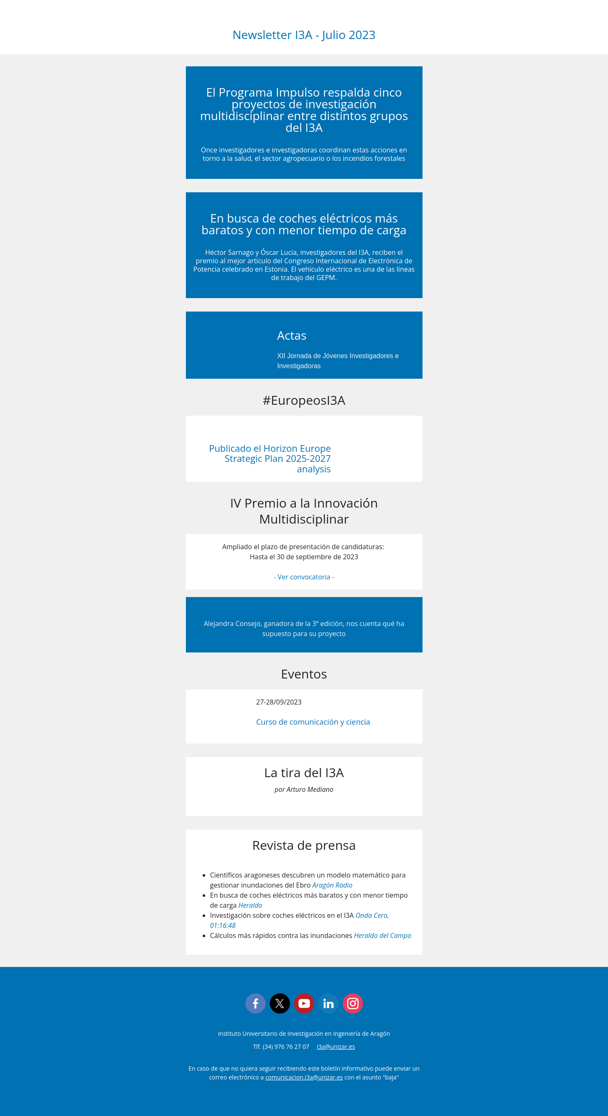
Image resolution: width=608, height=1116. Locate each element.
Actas (292, 335)
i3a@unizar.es (336, 1047)
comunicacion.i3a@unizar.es (304, 1077)
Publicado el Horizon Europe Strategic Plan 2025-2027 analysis (270, 458)
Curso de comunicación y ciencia (313, 722)
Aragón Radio (333, 885)
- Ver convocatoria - (304, 577)
